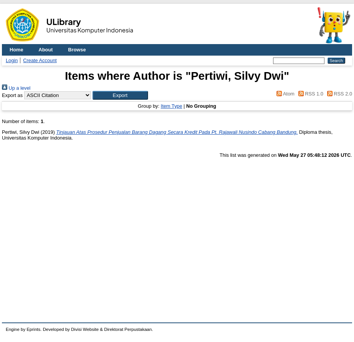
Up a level (16, 88)
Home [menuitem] (16, 50)
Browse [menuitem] (77, 50)
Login (12, 60)
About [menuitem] (46, 50)
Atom (284, 94)
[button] (120, 95)
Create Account (40, 60)
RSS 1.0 (309, 94)
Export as (12, 95)
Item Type (171, 106)
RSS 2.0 (338, 94)
